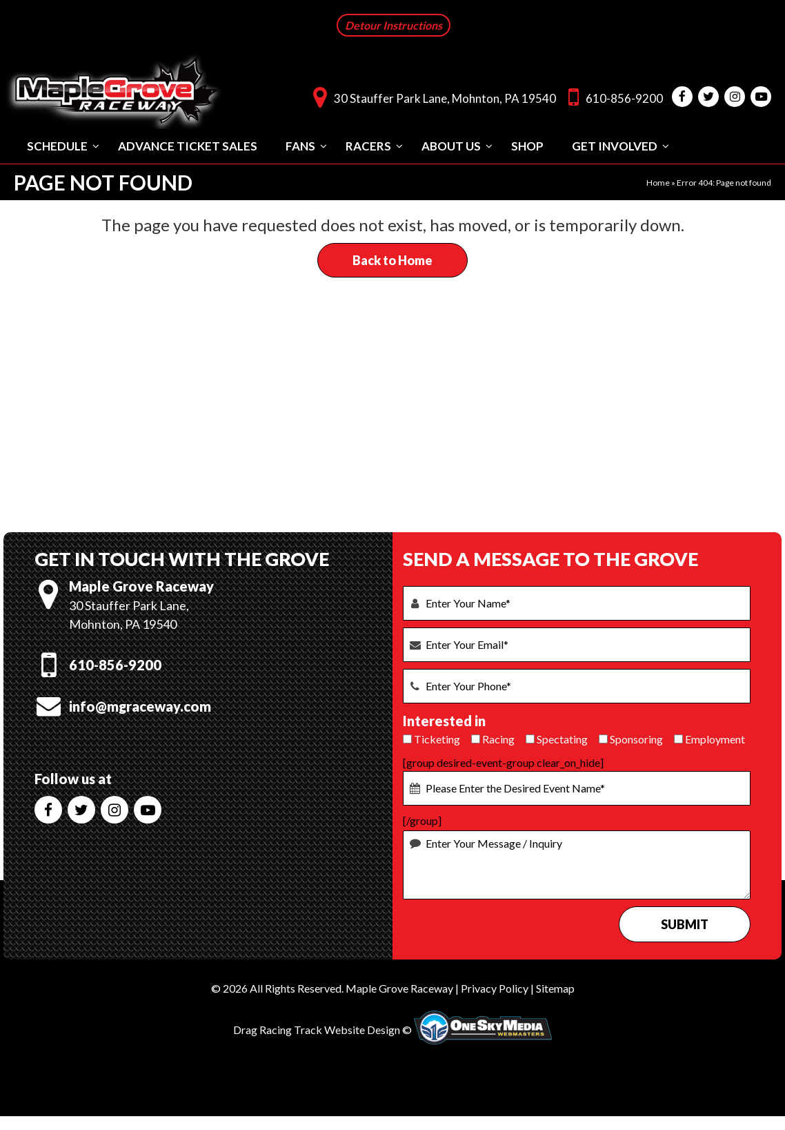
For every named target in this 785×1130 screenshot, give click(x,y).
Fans (300, 144)
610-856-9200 (612, 95)
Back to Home (392, 258)
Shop (527, 144)
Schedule (57, 144)
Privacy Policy (494, 986)
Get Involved (614, 144)
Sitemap (555, 986)
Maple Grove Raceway (399, 986)
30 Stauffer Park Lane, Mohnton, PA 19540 (431, 95)
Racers (368, 144)
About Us (451, 144)
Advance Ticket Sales (187, 144)
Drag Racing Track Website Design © (322, 1028)
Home (658, 181)
